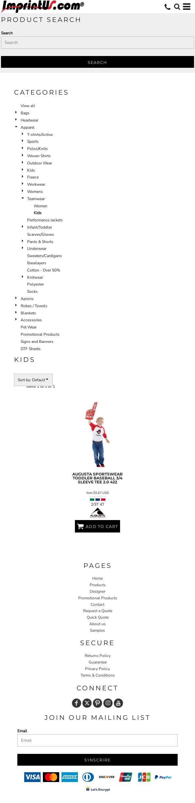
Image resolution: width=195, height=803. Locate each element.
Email (22, 731)
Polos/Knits (37, 148)
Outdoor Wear (39, 163)
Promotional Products (40, 334)
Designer (97, 591)
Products (98, 585)
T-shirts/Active (40, 134)
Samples (97, 630)
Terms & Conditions (97, 675)
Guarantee (98, 662)
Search (7, 33)
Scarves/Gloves (40, 234)
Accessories (31, 320)
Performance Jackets (45, 220)
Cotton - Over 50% (43, 270)
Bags (25, 113)
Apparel (28, 127)
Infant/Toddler (39, 227)
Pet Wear (29, 327)
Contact (97, 604)
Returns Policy (98, 655)
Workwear (36, 184)
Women (40, 206)
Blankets (28, 313)
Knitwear (35, 277)
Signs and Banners (37, 341)
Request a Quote (97, 610)
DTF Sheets (31, 348)
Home (97, 578)
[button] (177, 6)
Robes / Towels (34, 305)
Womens (35, 191)
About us (97, 623)
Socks (32, 291)
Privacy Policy (97, 668)
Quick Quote (98, 617)
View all (28, 105)
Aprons (27, 298)
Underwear (36, 248)
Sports (33, 141)
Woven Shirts (39, 156)
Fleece (33, 177)
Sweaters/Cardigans (44, 255)
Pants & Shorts (40, 241)
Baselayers (36, 263)
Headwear (29, 120)
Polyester (35, 284)
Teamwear (36, 198)
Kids (31, 170)
